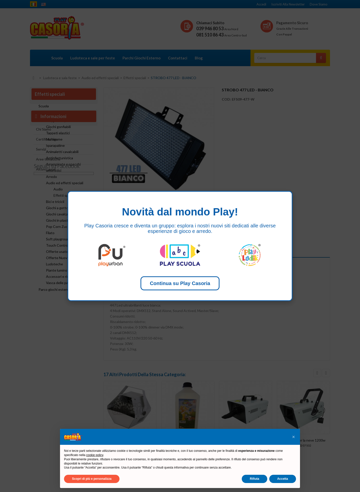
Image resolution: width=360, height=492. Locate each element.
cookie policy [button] (94, 455)
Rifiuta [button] (254, 479)
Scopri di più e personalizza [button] (92, 479)
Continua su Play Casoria (180, 283)
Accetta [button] (282, 479)
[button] (294, 437)
